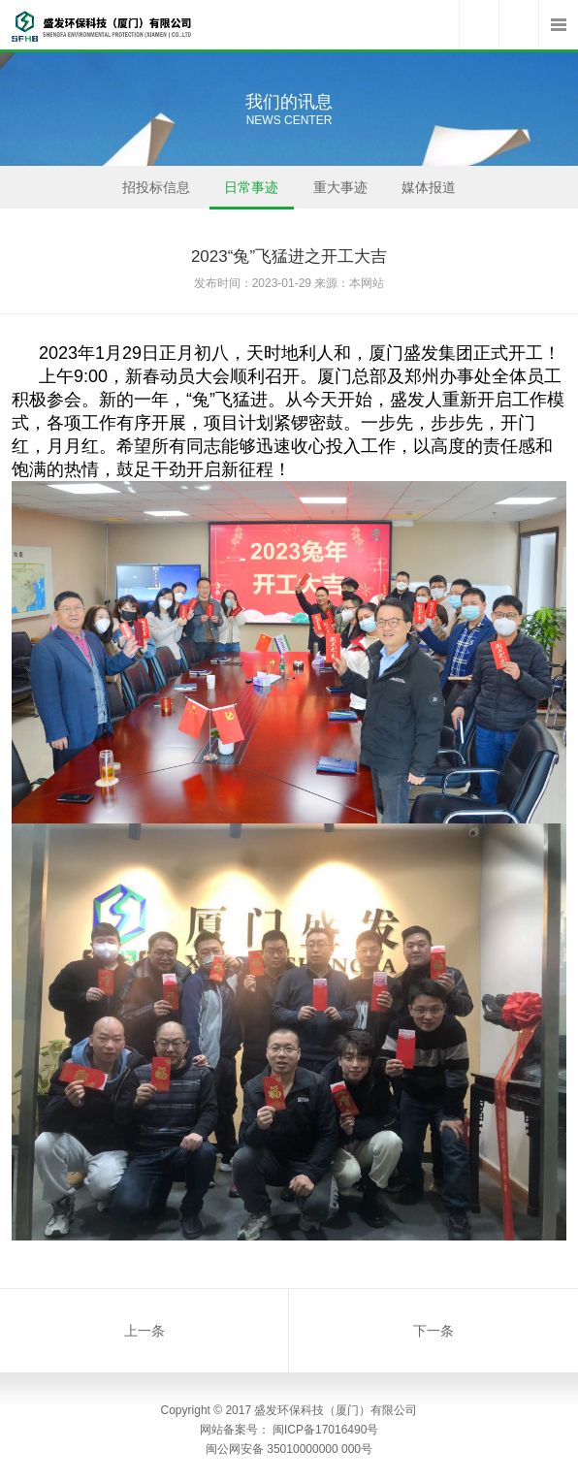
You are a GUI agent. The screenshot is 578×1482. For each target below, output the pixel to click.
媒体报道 (428, 194)
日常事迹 (252, 194)
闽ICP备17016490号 (325, 1429)
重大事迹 (340, 194)
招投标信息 (156, 194)
